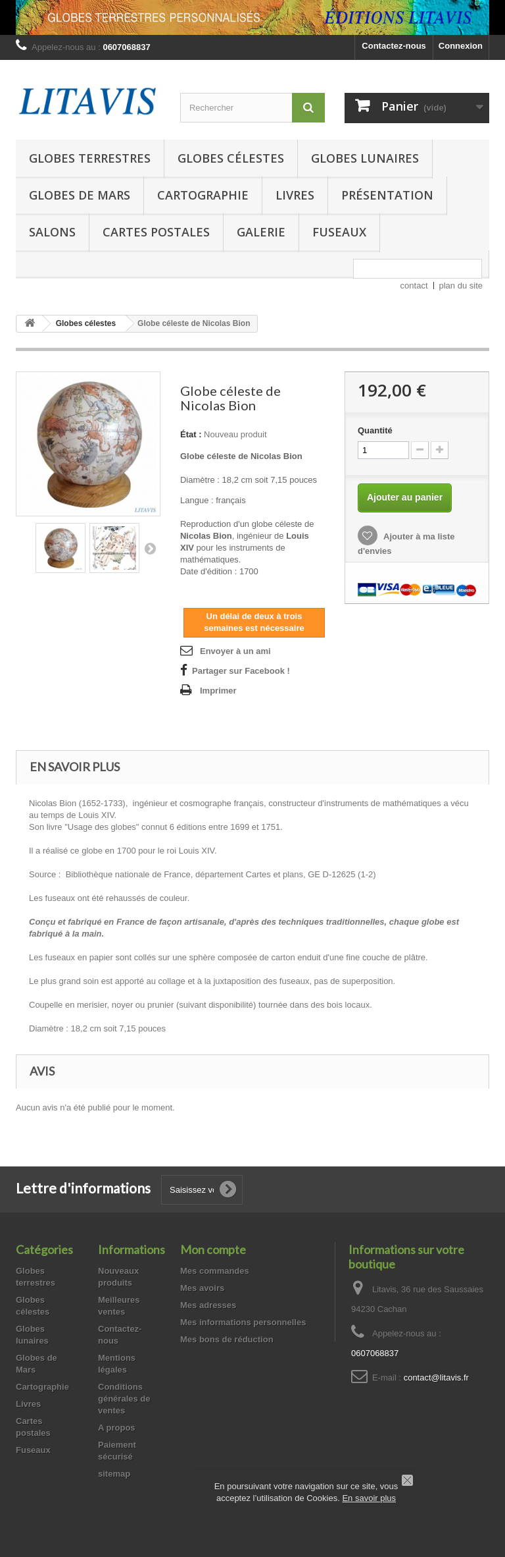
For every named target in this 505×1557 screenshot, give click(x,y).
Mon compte (213, 1249)
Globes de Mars (79, 195)
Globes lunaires (365, 158)
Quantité (375, 430)
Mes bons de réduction (227, 1339)
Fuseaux (339, 232)
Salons (52, 232)
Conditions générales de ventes (124, 1398)
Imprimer (218, 691)
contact (414, 285)
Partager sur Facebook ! (241, 671)
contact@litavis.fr (436, 1377)
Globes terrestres (90, 158)
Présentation (387, 195)
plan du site (461, 285)
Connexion (461, 46)
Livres (295, 195)
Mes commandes (214, 1271)
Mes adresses (208, 1305)
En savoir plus (369, 1498)
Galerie (261, 232)
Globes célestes (231, 158)
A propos (116, 1428)
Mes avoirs (202, 1288)
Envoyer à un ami (235, 651)
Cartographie (203, 195)
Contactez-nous (394, 46)
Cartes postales (156, 232)
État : (191, 434)
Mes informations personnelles (243, 1322)
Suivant (149, 548)
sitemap (114, 1474)
